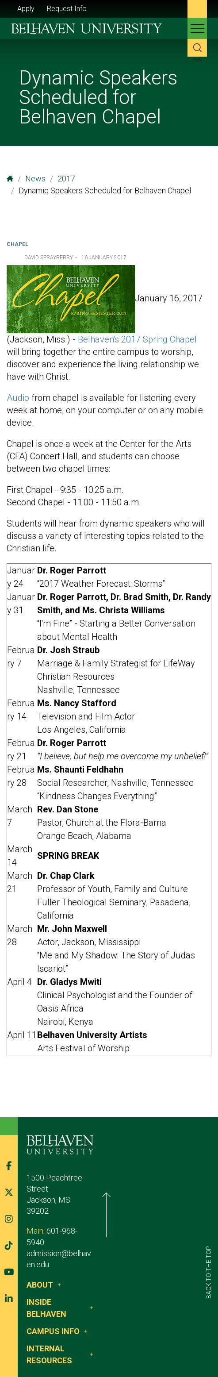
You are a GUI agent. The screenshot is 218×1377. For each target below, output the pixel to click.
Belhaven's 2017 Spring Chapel (137, 339)
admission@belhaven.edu (70, 1227)
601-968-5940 (70, 1215)
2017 (66, 178)
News (35, 178)
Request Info (67, 8)
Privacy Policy (90, 1345)
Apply (25, 8)
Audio (18, 397)
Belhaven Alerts (146, 1345)
